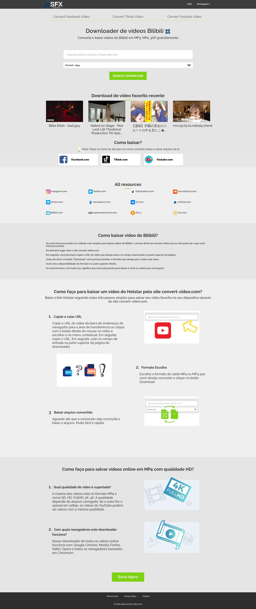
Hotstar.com (182, 202)
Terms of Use (112, 596)
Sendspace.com (99, 202)
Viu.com (179, 212)
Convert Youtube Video (184, 16)
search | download (128, 76)
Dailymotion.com (142, 191)
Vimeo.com (54, 202)
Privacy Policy (130, 596)
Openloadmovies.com (102, 212)
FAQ (189, 4)
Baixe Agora (128, 577)
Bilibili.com (54, 212)
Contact (145, 596)
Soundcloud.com (184, 191)
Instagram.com (56, 191)
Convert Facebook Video (71, 16)
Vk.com (137, 202)
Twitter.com (97, 191)
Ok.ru (136, 212)
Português (203, 4)
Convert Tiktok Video (128, 16)
